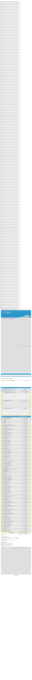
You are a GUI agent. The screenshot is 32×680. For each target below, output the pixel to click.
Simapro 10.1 (5, 473)
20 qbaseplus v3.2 (5, 457)
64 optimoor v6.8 (5, 467)
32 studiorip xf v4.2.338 (6, 440)
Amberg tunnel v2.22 (6, 517)
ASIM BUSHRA (26, 419)
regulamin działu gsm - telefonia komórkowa (9, 388)
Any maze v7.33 (5, 515)
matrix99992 (26, 392)
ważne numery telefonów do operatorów (9, 390)
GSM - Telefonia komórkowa (11, 318)
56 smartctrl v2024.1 (6, 444)
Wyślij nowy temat (3, 380)
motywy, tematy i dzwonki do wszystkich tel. (9, 392)
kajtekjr (5, 389)
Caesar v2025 (5, 484)
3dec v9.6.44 (5, 528)
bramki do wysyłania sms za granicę (8, 408)
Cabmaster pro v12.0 (6, 488)
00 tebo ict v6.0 (5, 438)
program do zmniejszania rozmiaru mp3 (9, 425)
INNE (6, 318)
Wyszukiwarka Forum (28, 316)
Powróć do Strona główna (4, 536)
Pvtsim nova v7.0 (5, 436)
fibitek (25, 408)
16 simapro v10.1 (5, 446)
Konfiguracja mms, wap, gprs (7, 400)
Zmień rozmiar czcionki (30, 318)
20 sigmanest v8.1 (5, 448)
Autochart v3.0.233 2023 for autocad (8, 505)
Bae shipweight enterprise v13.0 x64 (8, 496)
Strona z (23, 380)
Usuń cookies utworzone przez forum (16, 547)
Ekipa (11, 547)
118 (30, 380)
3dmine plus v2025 (6, 526)
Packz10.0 (4, 421)
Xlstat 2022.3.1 (5, 419)
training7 (6, 418)
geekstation (26, 421)
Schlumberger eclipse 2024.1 (7, 417)
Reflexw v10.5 (5, 459)
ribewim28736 (26, 459)
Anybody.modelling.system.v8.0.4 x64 (8, 513)
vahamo (26, 425)
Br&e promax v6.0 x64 (6, 490)
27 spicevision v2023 (6, 442)
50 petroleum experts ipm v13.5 (7, 465)
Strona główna (4, 318)
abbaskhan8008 (26, 469)
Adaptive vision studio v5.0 (7, 524)
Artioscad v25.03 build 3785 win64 (8, 509)
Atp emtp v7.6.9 (5, 507)
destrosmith (6, 470)
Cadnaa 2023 (5, 427)
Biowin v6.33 (5, 494)
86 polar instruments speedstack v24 (8, 461)
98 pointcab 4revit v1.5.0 (6, 463)
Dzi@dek (6, 391)
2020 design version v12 (6, 530)
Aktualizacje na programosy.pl (4, 309)
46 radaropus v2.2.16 (6, 455)
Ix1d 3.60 (4, 475)
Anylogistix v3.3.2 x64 (6, 511)
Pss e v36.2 (5, 423)
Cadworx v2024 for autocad (7, 486)
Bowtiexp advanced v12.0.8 (7, 492)
